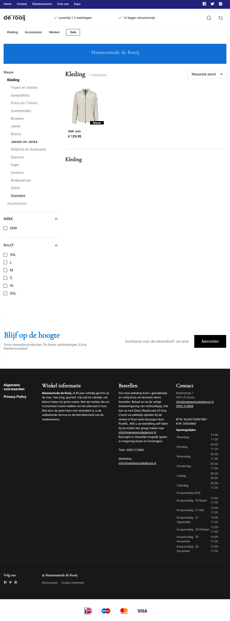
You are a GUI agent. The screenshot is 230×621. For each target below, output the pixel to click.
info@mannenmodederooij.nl (137, 432)
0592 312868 (184, 406)
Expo (77, 4)
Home (7, 4)
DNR (13, 228)
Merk (31, 219)
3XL (13, 255)
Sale (73, 32)
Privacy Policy (15, 397)
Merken (54, 32)
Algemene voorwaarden (14, 387)
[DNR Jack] (85, 113)
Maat (31, 245)
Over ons (63, 4)
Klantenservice (42, 4)
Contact (22, 4)
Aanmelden (210, 341)
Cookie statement (72, 583)
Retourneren (50, 583)
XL (12, 286)
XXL (13, 293)
